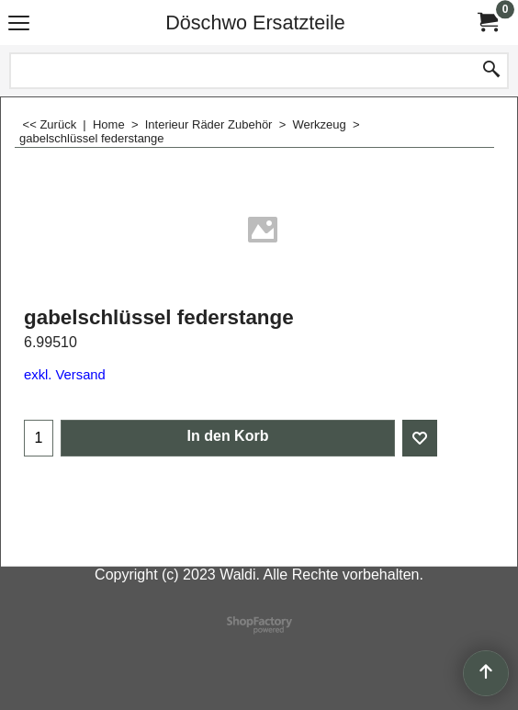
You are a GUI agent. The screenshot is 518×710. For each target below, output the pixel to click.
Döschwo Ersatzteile (255, 22)
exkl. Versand (65, 374)
